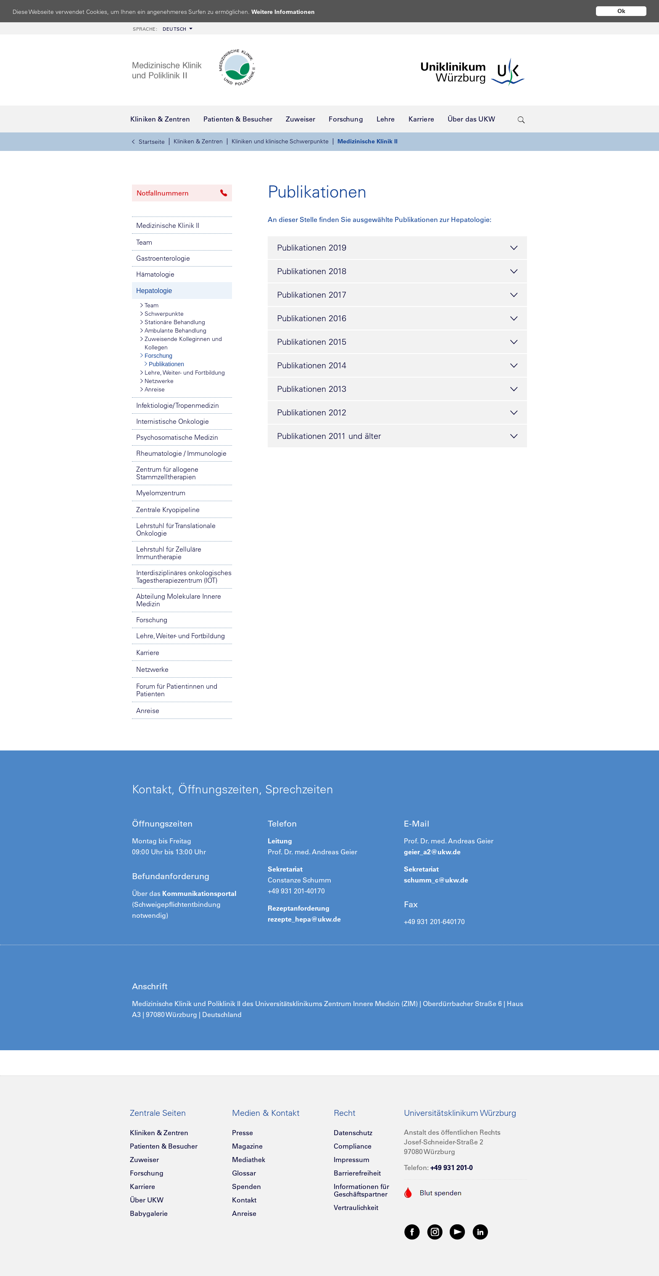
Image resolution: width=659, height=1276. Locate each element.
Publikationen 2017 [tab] (397, 295)
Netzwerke (157, 381)
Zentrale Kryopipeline (168, 509)
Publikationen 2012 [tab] (397, 413)
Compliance (353, 1146)
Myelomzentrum (160, 493)
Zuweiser (144, 1159)
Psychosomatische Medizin (177, 437)
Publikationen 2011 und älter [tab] (397, 436)
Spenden (246, 1186)
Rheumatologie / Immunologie (181, 453)
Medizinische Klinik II (367, 141)
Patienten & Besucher (164, 1146)
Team (144, 242)
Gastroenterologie (163, 258)
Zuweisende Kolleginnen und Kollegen (181, 343)
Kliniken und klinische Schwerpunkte (280, 141)
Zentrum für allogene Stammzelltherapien (167, 473)
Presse (242, 1132)
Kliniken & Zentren (198, 141)
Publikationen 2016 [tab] (397, 319)
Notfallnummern (182, 193)
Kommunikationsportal (199, 893)
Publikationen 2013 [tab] (397, 389)
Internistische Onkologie (172, 421)
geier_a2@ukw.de (432, 852)
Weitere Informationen (291, 12)
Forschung (156, 355)
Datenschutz (353, 1132)
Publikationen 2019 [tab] (397, 248)
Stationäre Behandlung (172, 322)
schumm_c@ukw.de (436, 880)
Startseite (148, 141)
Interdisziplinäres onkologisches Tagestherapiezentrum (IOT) (184, 576)
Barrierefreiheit (357, 1173)
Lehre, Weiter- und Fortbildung (182, 372)
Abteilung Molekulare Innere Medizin (178, 600)
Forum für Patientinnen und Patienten (176, 690)
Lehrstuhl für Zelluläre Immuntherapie (168, 553)
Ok (621, 11)
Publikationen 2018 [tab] (397, 271)
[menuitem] (162, 28)
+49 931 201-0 (451, 1167)
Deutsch (160, 29)
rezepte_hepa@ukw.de (304, 919)
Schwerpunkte (162, 313)
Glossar (244, 1173)
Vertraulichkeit (356, 1207)
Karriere (147, 652)
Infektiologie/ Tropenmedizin (177, 405)
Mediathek (248, 1159)
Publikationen (164, 364)
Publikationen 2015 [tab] (397, 342)
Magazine (247, 1146)
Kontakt (244, 1200)
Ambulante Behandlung (173, 330)
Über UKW (146, 1200)
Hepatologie (154, 290)
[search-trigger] (521, 119)
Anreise (152, 389)
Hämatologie (155, 274)
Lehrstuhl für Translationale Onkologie (176, 529)
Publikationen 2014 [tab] (397, 366)
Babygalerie (149, 1213)
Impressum (351, 1159)
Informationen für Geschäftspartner (361, 1190)
